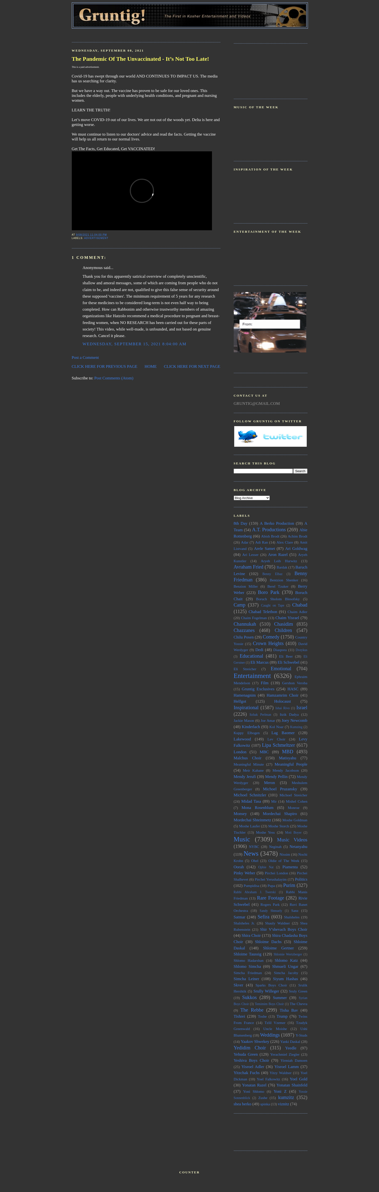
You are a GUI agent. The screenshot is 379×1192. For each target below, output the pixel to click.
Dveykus (301, 650)
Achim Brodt (297, 536)
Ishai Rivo (282, 708)
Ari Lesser (250, 555)
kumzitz (286, 1097)
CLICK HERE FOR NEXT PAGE (192, 366)
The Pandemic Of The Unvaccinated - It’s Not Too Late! (140, 59)
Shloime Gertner (278, 948)
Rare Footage (270, 897)
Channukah (245, 624)
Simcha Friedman (248, 973)
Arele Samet (264, 548)
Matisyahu (287, 758)
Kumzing (296, 727)
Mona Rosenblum (257, 807)
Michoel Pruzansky (280, 789)
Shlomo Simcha (247, 966)
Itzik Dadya (289, 714)
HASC (292, 689)
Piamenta (290, 867)
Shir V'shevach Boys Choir (283, 929)
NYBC (254, 847)
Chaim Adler (297, 612)
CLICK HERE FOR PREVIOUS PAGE (105, 366)
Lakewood (242, 739)
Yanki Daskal (290, 1041)
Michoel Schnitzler (250, 795)
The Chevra (298, 1004)
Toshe (262, 1016)
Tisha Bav (289, 1010)
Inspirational (246, 707)
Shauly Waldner (277, 923)
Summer (280, 997)
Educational (251, 656)
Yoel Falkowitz (268, 1079)
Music (242, 839)
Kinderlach (251, 726)
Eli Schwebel (288, 662)
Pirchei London (276, 873)
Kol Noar (277, 727)
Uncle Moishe (275, 1029)
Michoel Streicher (293, 795)
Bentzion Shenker (284, 580)
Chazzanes (244, 630)
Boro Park (268, 592)
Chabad (299, 605)
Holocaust (282, 701)
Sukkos (249, 997)
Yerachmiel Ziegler (284, 1054)
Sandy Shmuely (271, 911)
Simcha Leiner (246, 979)
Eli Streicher (245, 669)
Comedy (271, 636)
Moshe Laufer (249, 826)
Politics (301, 879)
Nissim (285, 854)
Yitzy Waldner (281, 1073)
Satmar (239, 917)
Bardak (282, 567)
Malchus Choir (248, 758)
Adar (244, 542)
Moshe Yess (265, 832)
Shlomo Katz (286, 960)
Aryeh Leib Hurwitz (279, 561)
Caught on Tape (272, 605)
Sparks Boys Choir (271, 985)
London (240, 752)
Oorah (239, 867)
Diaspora (280, 650)
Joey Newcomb (294, 720)
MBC (264, 752)
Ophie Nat (265, 867)
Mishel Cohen (296, 801)
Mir (274, 801)
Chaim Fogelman (254, 618)
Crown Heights (268, 643)
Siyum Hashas (285, 979)
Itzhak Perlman (260, 714)
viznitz (283, 1104)
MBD (287, 751)
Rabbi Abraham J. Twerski (255, 892)
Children (283, 630)
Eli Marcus (259, 662)
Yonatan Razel (254, 1085)
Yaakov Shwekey (255, 1041)
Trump (282, 1016)
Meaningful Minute (249, 764)
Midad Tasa (251, 801)
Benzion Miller (246, 586)
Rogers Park (270, 904)
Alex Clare (285, 542)
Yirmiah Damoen (293, 1060)
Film (265, 683)
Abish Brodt (270, 536)
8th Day (241, 523)
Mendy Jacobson (286, 770)
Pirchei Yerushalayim (271, 879)
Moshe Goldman (294, 820)
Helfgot (240, 701)
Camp (240, 605)
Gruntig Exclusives (258, 689)
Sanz (295, 910)
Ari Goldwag (296, 548)
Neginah (275, 847)
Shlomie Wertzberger (288, 954)
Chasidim (283, 624)
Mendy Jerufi (245, 776)
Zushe (262, 1098)
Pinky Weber (244, 873)
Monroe (293, 808)
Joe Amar (268, 720)
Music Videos (292, 839)
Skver (238, 985)
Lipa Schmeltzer (278, 745)
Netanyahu (298, 846)
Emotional (281, 668)
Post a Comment (85, 357)
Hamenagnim (245, 695)
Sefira (264, 916)
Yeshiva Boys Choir (251, 1060)
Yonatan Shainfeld (292, 1085)
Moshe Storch (278, 826)
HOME (151, 366)
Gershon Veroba (294, 683)
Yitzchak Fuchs (247, 1072)
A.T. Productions (269, 529)
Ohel (254, 861)
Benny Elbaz (272, 574)
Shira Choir (251, 935)
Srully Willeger (266, 991)
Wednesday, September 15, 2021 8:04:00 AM (135, 344)
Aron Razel (278, 554)
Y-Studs (301, 1035)
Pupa (271, 886)
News (250, 853)
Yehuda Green (246, 1054)
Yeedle (290, 1048)
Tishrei (239, 1016)
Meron (269, 782)
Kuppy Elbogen (247, 733)
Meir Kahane (253, 770)
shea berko (242, 1104)
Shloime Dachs (268, 941)
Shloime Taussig (248, 954)
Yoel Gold (298, 1079)
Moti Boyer (293, 832)
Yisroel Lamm (286, 1066)
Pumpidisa (251, 886)
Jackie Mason (244, 720)
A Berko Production (277, 523)
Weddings (270, 1035)
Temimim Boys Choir (269, 1004)
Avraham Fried (248, 566)
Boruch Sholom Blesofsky (278, 599)
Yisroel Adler (252, 1066)
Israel (301, 707)
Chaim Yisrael (287, 617)
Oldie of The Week (283, 861)
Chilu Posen (244, 637)
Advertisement (96, 238)
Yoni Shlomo (253, 1091)
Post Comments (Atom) (113, 378)
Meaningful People (291, 764)
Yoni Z (280, 1091)
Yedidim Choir (250, 1047)
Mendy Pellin (276, 776)
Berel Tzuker (277, 586)
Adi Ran (261, 542)
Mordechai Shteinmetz (252, 820)
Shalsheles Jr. (244, 923)
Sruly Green (298, 991)
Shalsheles (292, 917)
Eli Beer (286, 656)
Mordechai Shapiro (280, 813)
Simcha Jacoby (286, 973)
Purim (289, 885)
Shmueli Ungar (285, 966)
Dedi (259, 649)
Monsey (240, 813)
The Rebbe (252, 1010)
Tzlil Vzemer (275, 1023)
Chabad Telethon (262, 611)
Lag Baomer (283, 733)
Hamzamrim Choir (283, 695)
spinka (265, 1104)
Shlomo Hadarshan (249, 960)
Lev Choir (276, 739)
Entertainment (252, 675)
